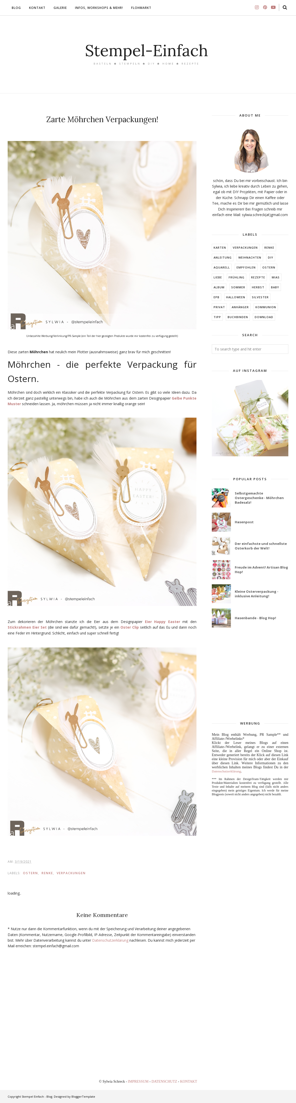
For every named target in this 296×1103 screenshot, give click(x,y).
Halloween (235, 297)
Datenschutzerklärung (110, 940)
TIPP (217, 317)
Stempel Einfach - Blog (37, 1096)
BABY (275, 287)
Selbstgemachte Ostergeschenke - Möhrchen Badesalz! (259, 498)
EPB (216, 297)
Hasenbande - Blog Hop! (255, 618)
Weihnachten (249, 257)
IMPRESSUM (138, 1081)
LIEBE (218, 277)
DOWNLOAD (264, 317)
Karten (220, 247)
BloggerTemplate (83, 1096)
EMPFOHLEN (246, 267)
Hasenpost (244, 522)
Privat (219, 307)
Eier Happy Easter (162, 621)
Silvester (260, 297)
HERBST (258, 287)
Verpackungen (71, 873)
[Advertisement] (250, 674)
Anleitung (223, 257)
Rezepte (258, 277)
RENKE (47, 873)
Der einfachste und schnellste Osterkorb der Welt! (261, 545)
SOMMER (238, 287)
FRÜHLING (236, 277)
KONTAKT (188, 1081)
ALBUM (219, 287)
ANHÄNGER (240, 307)
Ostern (30, 873)
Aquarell (222, 267)
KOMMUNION (265, 307)
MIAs (276, 277)
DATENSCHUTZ (165, 1081)
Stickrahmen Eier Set (27, 627)
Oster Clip (129, 627)
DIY (270, 257)
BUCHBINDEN (238, 317)
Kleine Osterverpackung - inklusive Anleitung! (256, 593)
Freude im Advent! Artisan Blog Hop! (261, 569)
